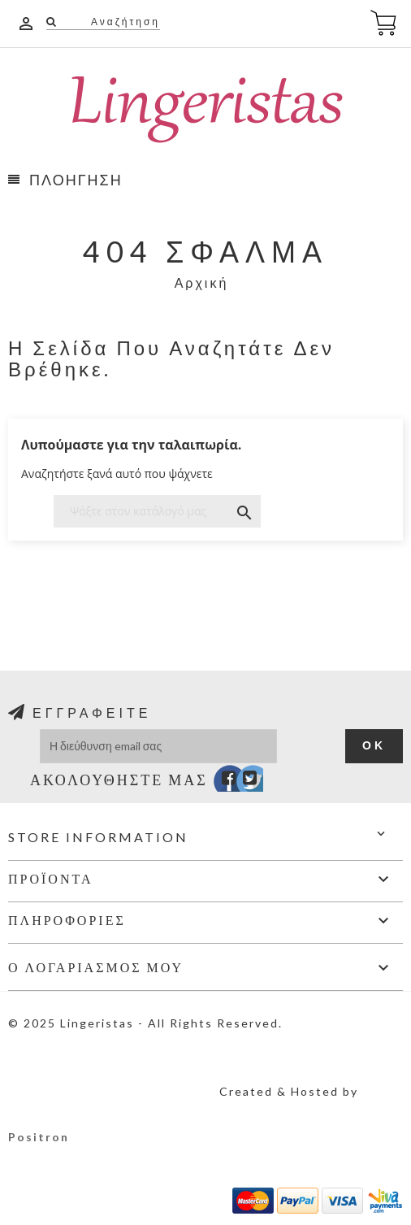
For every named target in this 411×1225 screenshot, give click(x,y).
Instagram (265, 782)
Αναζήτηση (123, 21)
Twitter (241, 782)
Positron (38, 1137)
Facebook (218, 782)
